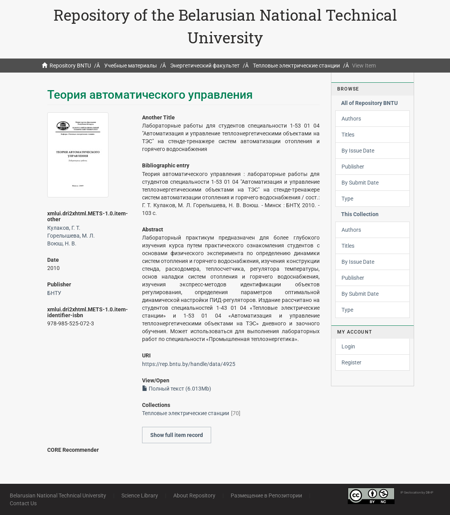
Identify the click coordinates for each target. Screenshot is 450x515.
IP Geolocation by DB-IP (416, 492)
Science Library (139, 495)
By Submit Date (360, 182)
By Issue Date (358, 150)
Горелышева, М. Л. (71, 236)
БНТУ (54, 293)
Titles (348, 134)
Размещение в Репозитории (266, 495)
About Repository (194, 495)
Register (351, 362)
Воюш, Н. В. (61, 243)
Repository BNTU (70, 65)
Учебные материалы (130, 65)
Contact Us (23, 503)
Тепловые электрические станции (296, 65)
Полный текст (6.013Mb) (176, 388)
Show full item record (176, 435)
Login (348, 346)
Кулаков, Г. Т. (63, 228)
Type (347, 198)
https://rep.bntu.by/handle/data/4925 (188, 364)
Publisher (353, 166)
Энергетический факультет (205, 65)
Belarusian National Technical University (58, 495)
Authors (351, 118)
